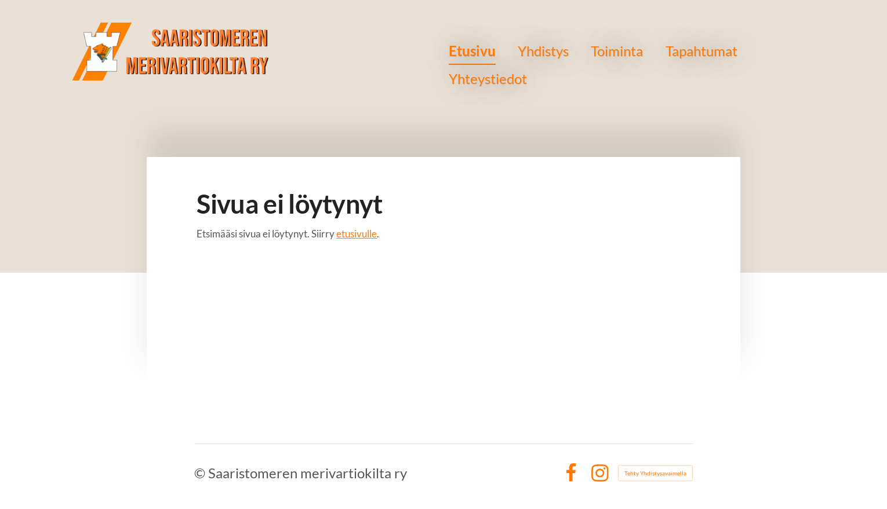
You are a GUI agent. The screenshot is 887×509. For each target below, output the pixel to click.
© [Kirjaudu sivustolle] (201, 472)
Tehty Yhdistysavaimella (655, 473)
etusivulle (356, 234)
